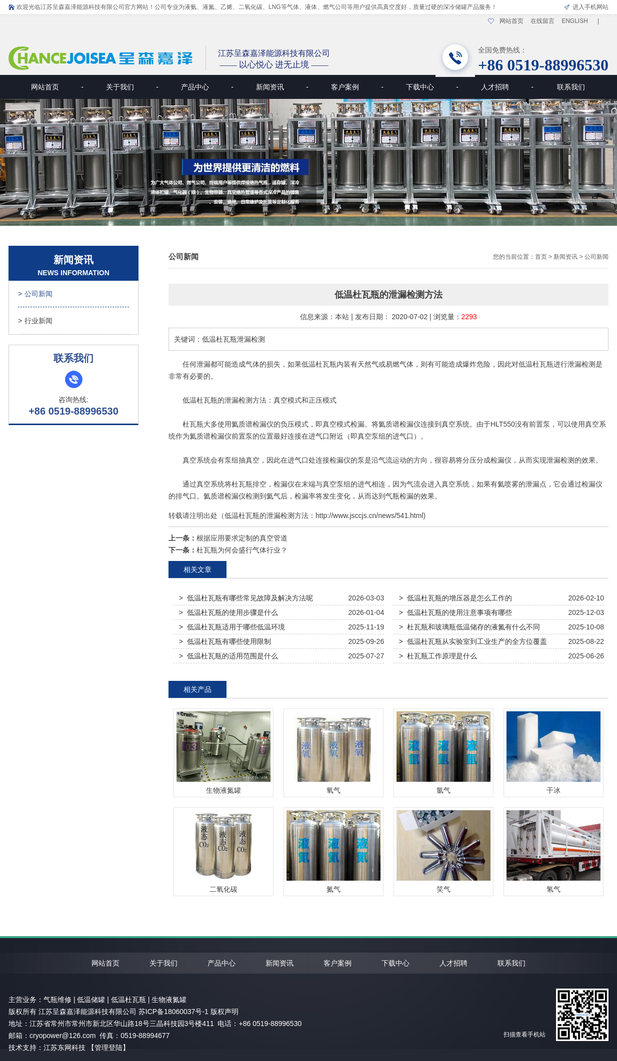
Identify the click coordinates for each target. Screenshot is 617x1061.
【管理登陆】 (109, 1048)
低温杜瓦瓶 (319, 364)
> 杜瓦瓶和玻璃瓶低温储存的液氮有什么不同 (469, 627)
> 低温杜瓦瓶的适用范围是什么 (228, 656)
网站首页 (512, 20)
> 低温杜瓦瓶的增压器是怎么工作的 (455, 598)
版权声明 (224, 1012)
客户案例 (357, 87)
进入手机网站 (590, 6)
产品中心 (207, 87)
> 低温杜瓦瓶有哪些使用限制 (225, 641)
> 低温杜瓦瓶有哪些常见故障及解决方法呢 (246, 598)
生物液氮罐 (169, 1000)
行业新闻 (35, 321)
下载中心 (432, 87)
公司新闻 (35, 294)
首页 (541, 256)
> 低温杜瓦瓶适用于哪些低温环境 (232, 627)
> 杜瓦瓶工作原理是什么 (438, 656)
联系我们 (571, 87)
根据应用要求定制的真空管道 (242, 538)
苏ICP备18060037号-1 (173, 1012)
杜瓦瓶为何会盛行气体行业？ (242, 550)
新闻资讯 (282, 87)
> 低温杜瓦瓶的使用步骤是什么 (228, 612)
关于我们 (132, 87)
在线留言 (542, 20)
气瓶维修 (58, 1000)
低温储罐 (91, 1000)
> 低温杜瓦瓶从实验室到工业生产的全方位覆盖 (473, 641)
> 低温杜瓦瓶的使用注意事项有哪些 (455, 612)
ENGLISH (575, 20)
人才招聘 (507, 87)
